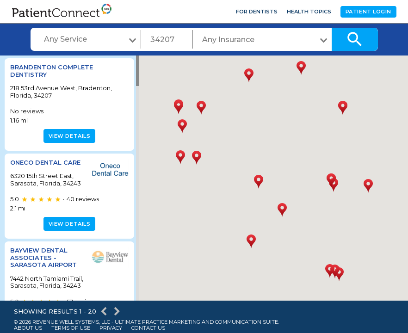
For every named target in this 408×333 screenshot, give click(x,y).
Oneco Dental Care (45, 162)
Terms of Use (70, 328)
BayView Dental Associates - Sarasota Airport (43, 257)
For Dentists (257, 11)
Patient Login (368, 11)
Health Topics (309, 11)
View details (68, 136)
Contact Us (148, 328)
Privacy (110, 328)
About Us (28, 328)
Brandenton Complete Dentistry (51, 70)
